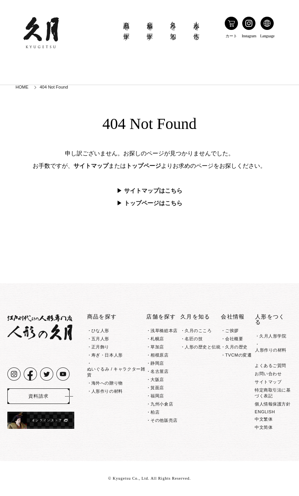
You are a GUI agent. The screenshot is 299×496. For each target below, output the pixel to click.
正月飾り (100, 347)
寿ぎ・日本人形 (107, 355)
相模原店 (159, 355)
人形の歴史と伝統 (202, 347)
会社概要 (234, 338)
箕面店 (157, 387)
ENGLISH (265, 411)
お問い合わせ (268, 373)
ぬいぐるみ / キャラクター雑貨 (116, 372)
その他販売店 (163, 420)
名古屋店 (159, 371)
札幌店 (157, 338)
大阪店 (157, 379)
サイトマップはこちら (153, 191)
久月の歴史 (236, 347)
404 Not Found (54, 87)
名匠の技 (194, 338)
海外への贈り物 (107, 383)
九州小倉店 (161, 404)
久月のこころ (198, 330)
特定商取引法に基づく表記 (272, 393)
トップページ (143, 166)
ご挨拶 (232, 330)
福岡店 (157, 395)
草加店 (157, 347)
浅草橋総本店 (163, 330)
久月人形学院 (272, 336)
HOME (22, 87)
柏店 (154, 412)
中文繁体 (264, 419)
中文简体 (264, 427)
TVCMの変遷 (238, 355)
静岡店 (157, 363)
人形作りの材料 (107, 391)
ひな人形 (100, 330)
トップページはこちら (153, 203)
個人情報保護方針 (272, 404)
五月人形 (100, 338)
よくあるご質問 (270, 365)
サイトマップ (90, 166)
